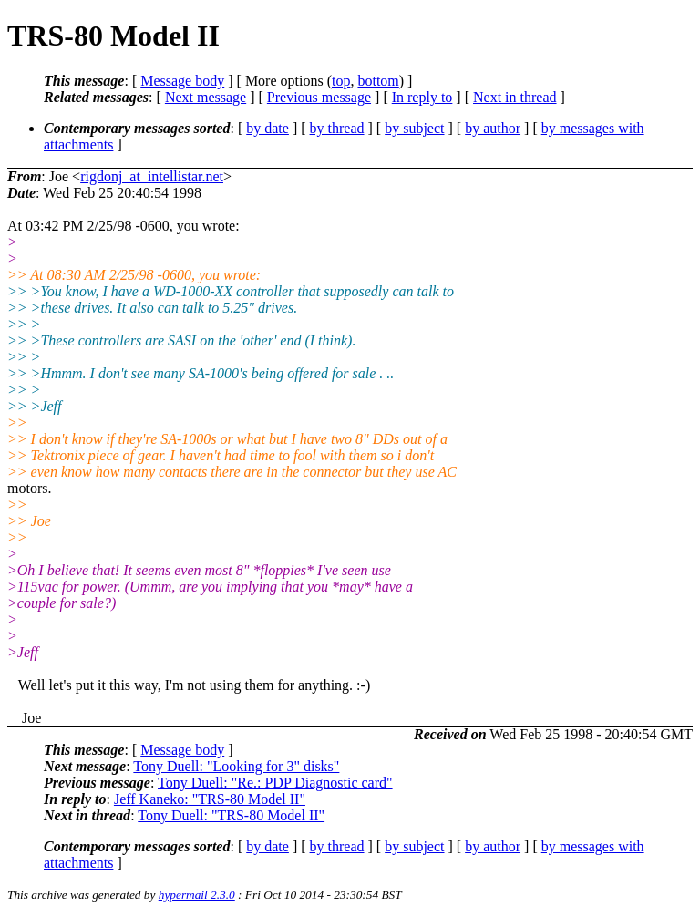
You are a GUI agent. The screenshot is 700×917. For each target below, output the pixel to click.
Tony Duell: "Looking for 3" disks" (236, 766)
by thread (337, 128)
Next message (205, 97)
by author (492, 128)
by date (267, 128)
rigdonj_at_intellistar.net (151, 176)
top (341, 80)
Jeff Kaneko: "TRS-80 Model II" (209, 799)
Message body (182, 80)
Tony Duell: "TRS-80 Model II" (231, 815)
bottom (377, 80)
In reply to (422, 97)
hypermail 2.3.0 (197, 895)
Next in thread (515, 97)
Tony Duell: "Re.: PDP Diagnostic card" (275, 782)
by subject (414, 128)
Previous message (319, 97)
